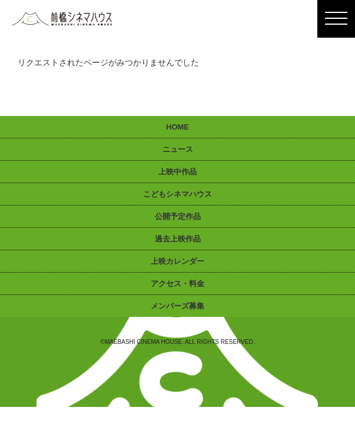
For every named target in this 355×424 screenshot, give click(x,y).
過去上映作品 (178, 238)
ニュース (177, 149)
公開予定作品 (178, 216)
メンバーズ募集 (177, 306)
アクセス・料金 (177, 283)
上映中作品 (177, 171)
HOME (177, 126)
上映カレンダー (177, 261)
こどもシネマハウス (177, 194)
